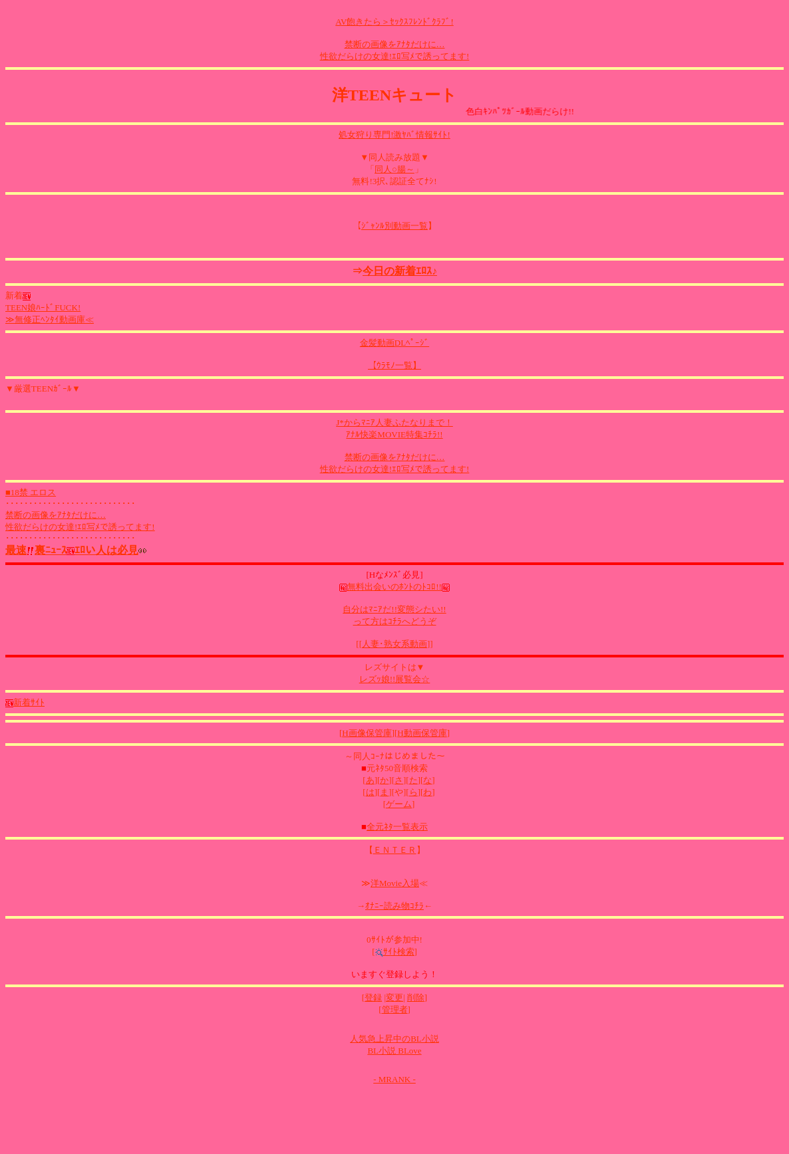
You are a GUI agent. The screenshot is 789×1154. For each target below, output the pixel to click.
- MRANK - (394, 1079)
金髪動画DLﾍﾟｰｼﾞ (394, 343)
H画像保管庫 (366, 733)
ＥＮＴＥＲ (394, 850)
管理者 (395, 1009)
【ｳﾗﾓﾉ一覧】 (394, 365)
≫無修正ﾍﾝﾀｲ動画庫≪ (49, 319)
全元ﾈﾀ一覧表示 (397, 827)
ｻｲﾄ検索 (394, 952)
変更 (394, 997)
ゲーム (399, 804)
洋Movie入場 (395, 883)
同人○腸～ (394, 169)
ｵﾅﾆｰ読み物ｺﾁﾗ (394, 906)
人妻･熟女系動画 (394, 644)
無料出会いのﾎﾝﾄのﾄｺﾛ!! (394, 587)
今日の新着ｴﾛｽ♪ (400, 271)
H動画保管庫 (421, 733)
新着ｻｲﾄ (25, 702)
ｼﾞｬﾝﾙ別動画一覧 (394, 226)
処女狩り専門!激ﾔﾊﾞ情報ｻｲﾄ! (394, 135)
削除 (415, 997)
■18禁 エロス (30, 492)
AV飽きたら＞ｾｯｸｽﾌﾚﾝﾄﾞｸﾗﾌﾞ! (394, 22)
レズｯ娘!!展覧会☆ (394, 679)
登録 (373, 997)
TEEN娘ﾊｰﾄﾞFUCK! (42, 307)
